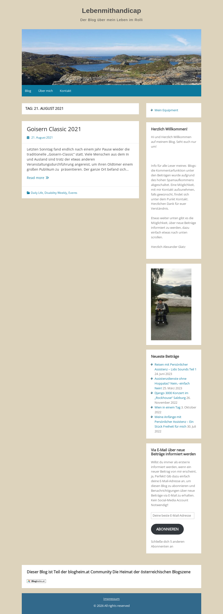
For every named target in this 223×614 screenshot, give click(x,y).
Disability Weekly (56, 193)
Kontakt (65, 91)
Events (72, 193)
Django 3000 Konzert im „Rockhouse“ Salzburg (171, 395)
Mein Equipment (166, 110)
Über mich (45, 91)
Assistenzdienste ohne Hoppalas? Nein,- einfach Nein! (172, 383)
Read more (41, 177)
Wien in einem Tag (167, 407)
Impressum (111, 599)
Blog (28, 91)
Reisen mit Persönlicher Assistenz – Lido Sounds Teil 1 (175, 366)
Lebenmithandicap (111, 10)
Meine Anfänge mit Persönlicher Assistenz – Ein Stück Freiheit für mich (174, 422)
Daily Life (37, 193)
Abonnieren (167, 529)
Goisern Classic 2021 (54, 129)
